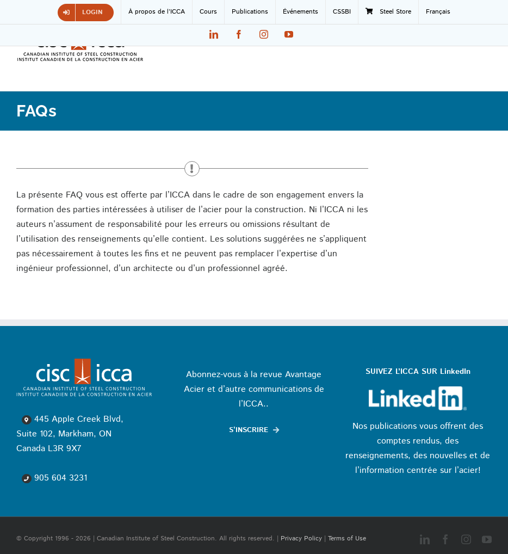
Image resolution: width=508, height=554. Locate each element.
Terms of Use (347, 538)
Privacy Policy (301, 538)
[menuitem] (438, 12)
